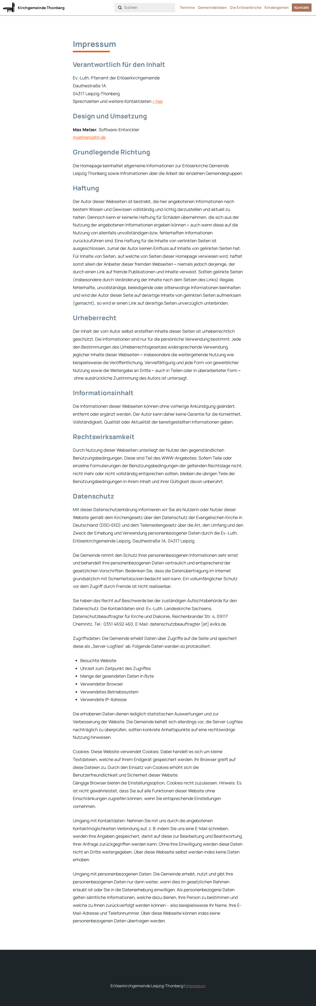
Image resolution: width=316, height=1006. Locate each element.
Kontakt (301, 7)
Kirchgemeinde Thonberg (41, 8)
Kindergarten (276, 7)
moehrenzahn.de (89, 137)
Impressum (195, 985)
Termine (187, 7)
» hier (157, 101)
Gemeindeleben (212, 7)
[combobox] (148, 8)
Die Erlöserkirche (245, 7)
